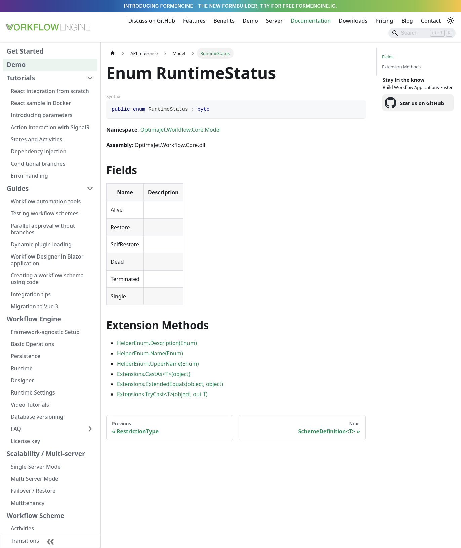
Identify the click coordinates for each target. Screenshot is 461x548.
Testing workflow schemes (44, 213)
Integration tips (31, 294)
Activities (22, 528)
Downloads (353, 20)
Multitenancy (27, 503)
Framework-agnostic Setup (45, 332)
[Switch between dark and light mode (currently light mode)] (450, 20)
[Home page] (112, 53)
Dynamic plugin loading (41, 244)
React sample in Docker (41, 103)
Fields (387, 57)
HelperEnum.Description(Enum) (157, 343)
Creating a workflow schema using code (47, 279)
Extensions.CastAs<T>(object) (153, 374)
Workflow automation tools (46, 201)
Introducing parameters (41, 115)
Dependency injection (39, 151)
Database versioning (37, 416)
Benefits (224, 20)
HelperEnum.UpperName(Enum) (158, 363)
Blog (407, 20)
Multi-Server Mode (34, 478)
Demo (250, 20)
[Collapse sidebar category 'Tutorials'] (90, 78)
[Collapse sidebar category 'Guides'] (90, 188)
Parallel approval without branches (43, 229)
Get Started (25, 51)
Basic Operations (32, 344)
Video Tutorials (30, 404)
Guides (18, 188)
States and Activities (36, 139)
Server (274, 20)
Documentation (311, 20)
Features (194, 20)
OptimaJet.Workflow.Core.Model (180, 129)
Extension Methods (401, 67)
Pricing (384, 20)
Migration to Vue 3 (34, 306)
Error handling (29, 175)
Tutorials (21, 77)
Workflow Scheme (36, 515)
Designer (22, 380)
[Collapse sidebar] (50, 541)
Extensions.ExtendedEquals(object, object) (170, 384)
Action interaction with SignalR (50, 127)
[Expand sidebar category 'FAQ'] (90, 428)
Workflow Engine (34, 318)
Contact (431, 20)
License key (25, 441)
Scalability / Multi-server (46, 453)
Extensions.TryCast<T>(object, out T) (162, 394)
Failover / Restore (33, 490)
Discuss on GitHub (151, 20)
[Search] (422, 33)
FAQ (16, 429)
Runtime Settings (33, 392)
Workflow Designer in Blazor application (47, 260)
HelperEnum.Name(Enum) (150, 353)
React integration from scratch (50, 91)
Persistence (25, 356)
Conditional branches (38, 163)
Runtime (22, 368)
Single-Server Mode (36, 466)
